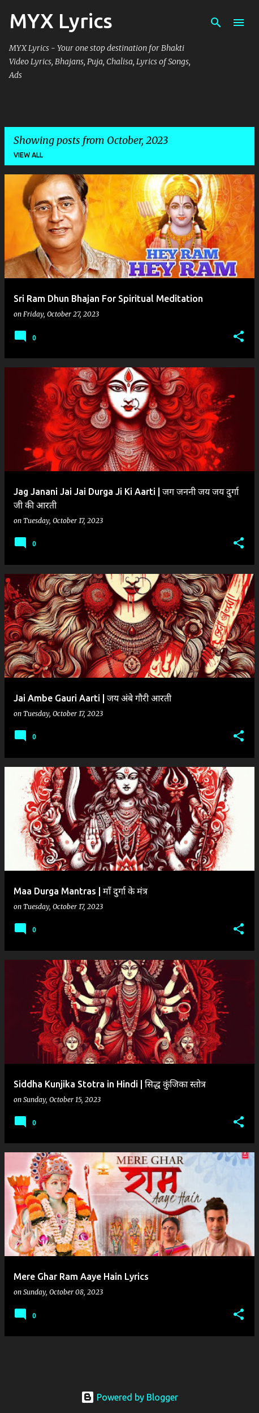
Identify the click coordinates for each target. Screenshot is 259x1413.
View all (28, 155)
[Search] (216, 22)
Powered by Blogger (129, 1397)
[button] (238, 337)
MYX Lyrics (61, 20)
